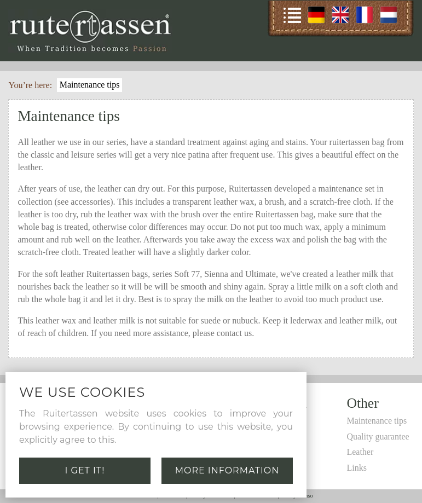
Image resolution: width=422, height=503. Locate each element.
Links (356, 467)
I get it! (85, 470)
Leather (359, 451)
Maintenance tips (90, 84)
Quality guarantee (377, 436)
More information (227, 470)
